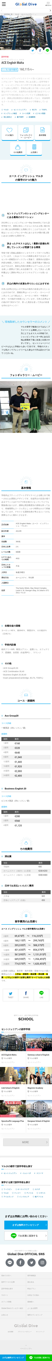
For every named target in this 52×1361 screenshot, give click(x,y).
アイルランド (9, 1197)
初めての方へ (6, 1276)
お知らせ (4, 1315)
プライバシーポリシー (25, 1331)
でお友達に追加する (24, 1235)
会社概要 (10, 1331)
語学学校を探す (7, 1289)
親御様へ (30, 1302)
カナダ (37, 1189)
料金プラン (31, 1289)
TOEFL (44, 110)
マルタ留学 (8, 1058)
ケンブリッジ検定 (10, 113)
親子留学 (20, 117)
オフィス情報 (6, 1302)
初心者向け (8, 117)
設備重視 (32, 117)
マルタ (17, 14)
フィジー (17, 1193)
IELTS (34, 110)
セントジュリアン (26, 14)
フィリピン (8, 1189)
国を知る (30, 1282)
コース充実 (26, 113)
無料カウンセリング (34, 1315)
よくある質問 (32, 1308)
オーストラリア (23, 1189)
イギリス (42, 1193)
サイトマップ (40, 1331)
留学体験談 (31, 1276)
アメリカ (29, 1193)
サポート (4, 1295)
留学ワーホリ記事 (8, 1282)
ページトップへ (26, 1347)
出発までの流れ (33, 1295)
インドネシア (24, 1197)
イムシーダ (26, 1173)
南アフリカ (39, 1197)
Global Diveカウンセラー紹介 (12, 1308)
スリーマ (39, 1173)
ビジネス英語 (40, 113)
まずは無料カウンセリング (25, 1225)
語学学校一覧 (8, 14)
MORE (25, 1142)
